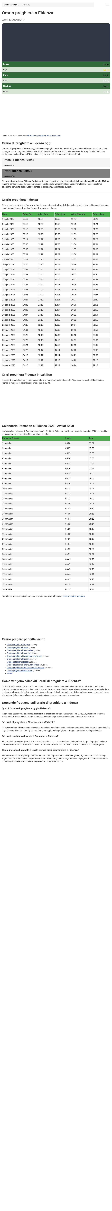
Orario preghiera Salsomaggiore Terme (24, 656)
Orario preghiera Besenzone (19, 670)
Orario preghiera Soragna (18, 644)
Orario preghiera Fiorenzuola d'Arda (23, 665)
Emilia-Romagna (11, 5)
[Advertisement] (56, 42)
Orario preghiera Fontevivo (19, 653)
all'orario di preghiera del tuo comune (43, 135)
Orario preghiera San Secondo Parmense (25, 668)
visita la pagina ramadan (74, 596)
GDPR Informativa (10, 774)
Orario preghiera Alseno (17, 647)
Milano (10, 673)
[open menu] (107, 4)
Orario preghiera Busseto (18, 659)
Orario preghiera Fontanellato (20, 650)
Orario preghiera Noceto (18, 662)
